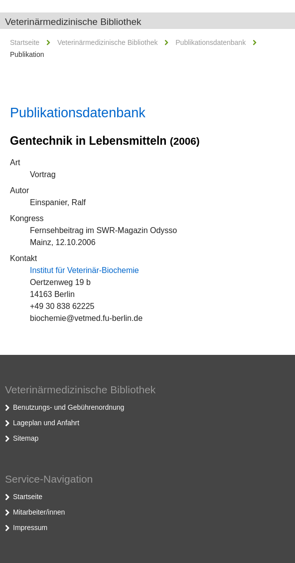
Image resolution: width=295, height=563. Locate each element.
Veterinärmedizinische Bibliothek (73, 21)
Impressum (30, 528)
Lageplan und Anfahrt (46, 423)
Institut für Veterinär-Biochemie (84, 270)
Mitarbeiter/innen (39, 512)
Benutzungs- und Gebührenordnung (68, 407)
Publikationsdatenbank (210, 42)
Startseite (24, 42)
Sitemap (25, 438)
